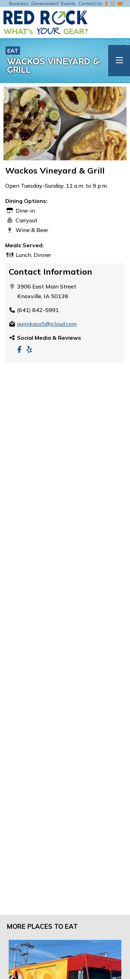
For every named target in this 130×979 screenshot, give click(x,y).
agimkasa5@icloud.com (47, 323)
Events (68, 3)
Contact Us (90, 3)
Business (18, 3)
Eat (12, 50)
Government (44, 3)
